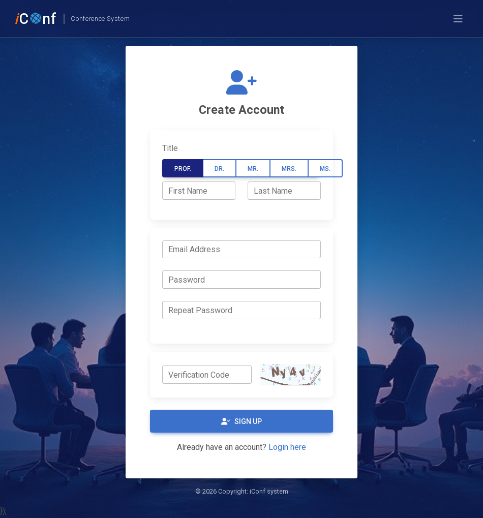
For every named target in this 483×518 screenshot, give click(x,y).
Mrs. (289, 168)
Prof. (182, 168)
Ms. (325, 168)
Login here (287, 447)
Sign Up (241, 421)
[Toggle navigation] (458, 19)
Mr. (253, 168)
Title (170, 148)
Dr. (219, 168)
